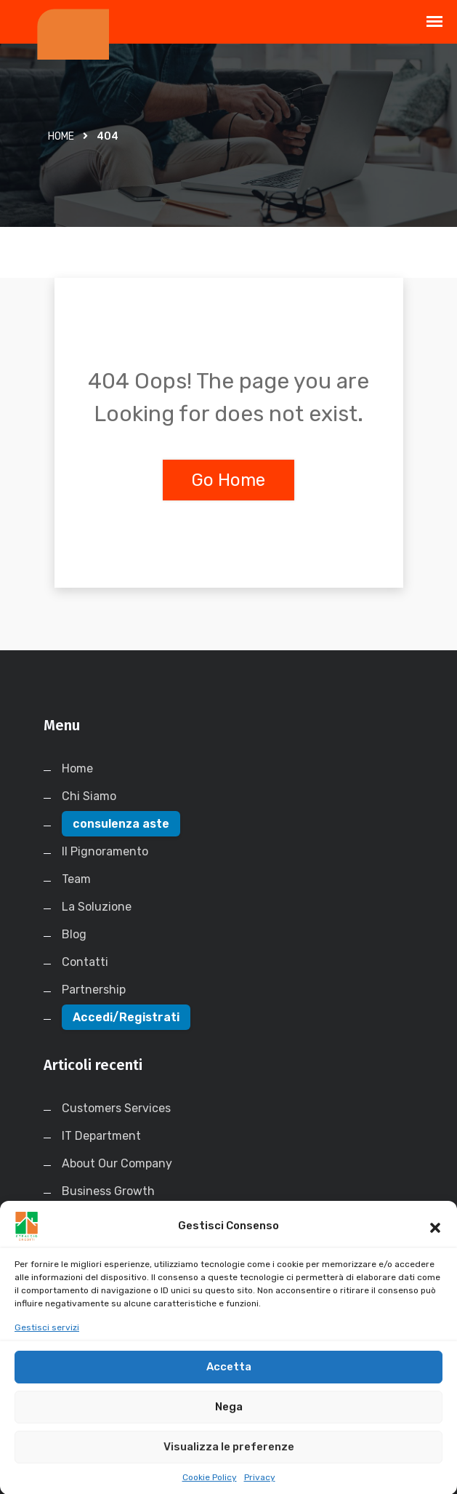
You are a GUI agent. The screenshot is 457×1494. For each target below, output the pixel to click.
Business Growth (108, 1191)
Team (76, 879)
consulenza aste (121, 824)
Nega (229, 1421)
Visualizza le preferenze (228, 1461)
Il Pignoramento (105, 851)
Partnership (94, 989)
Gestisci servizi (47, 1342)
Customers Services (116, 1108)
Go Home (228, 480)
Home (61, 136)
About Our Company (117, 1163)
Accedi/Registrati (126, 1017)
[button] (435, 1241)
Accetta (228, 1381)
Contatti (85, 962)
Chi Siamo (89, 796)
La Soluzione (97, 907)
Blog (74, 934)
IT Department (101, 1136)
